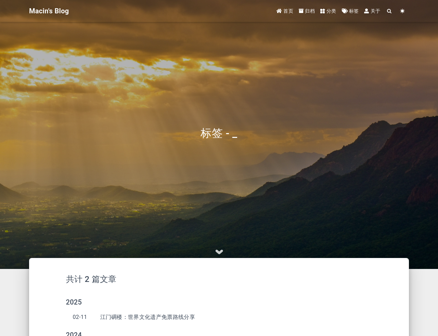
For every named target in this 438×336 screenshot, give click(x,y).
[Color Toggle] (402, 11)
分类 (328, 11)
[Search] (389, 11)
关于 (372, 11)
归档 (307, 11)
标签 (350, 11)
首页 (284, 11)
